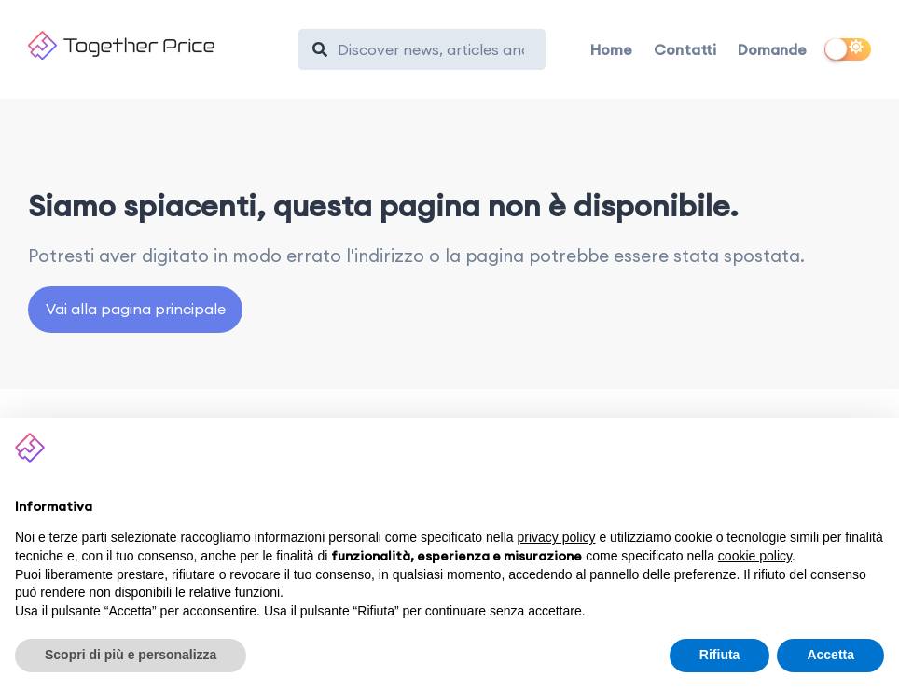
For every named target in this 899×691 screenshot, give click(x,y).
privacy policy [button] (557, 537)
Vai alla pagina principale (136, 308)
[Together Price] (154, 45)
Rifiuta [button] (719, 654)
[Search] (431, 49)
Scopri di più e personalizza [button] (130, 654)
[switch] (847, 49)
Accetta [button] (830, 654)
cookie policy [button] (755, 555)
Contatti (685, 49)
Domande (772, 49)
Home (611, 49)
